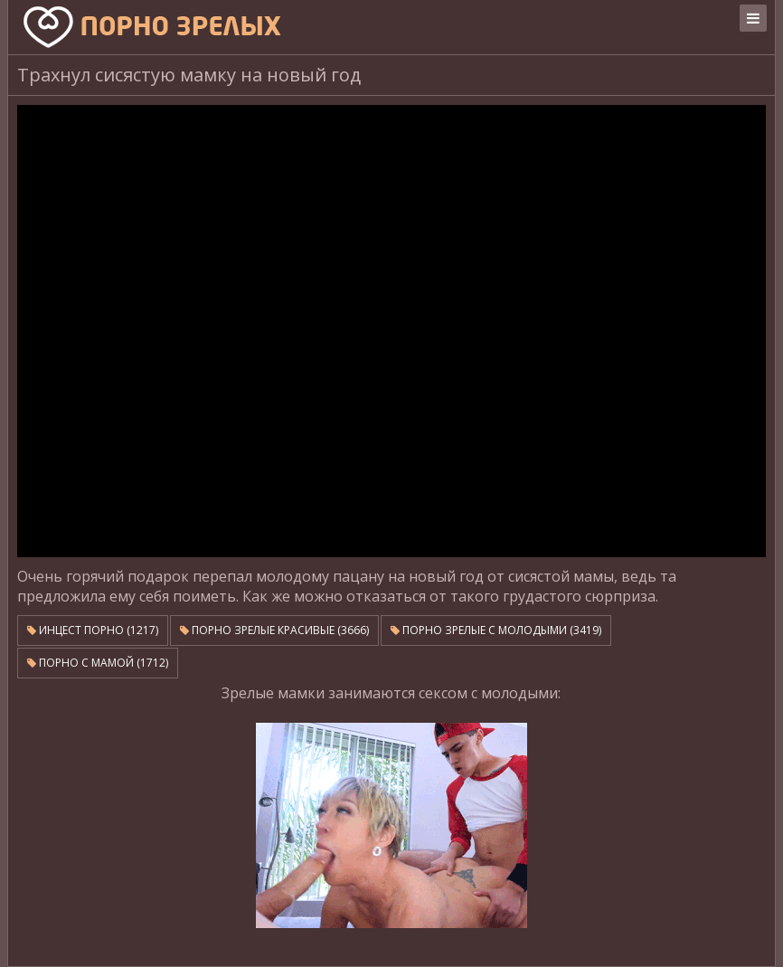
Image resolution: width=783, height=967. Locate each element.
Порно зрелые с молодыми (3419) (496, 630)
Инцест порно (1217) (92, 630)
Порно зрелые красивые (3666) (274, 630)
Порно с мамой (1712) (97, 662)
